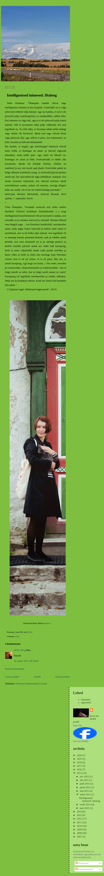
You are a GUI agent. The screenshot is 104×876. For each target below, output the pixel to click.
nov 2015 (85, 776)
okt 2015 (84, 780)
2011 (79, 822)
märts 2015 (85, 794)
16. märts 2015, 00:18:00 (26, 661)
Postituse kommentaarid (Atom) (31, 683)
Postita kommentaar (14, 668)
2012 (79, 818)
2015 (79, 773)
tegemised (86, 702)
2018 (79, 762)
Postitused (81, 863)
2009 (79, 829)
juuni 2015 (85, 787)
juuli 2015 (85, 783)
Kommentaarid (84, 869)
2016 (79, 769)
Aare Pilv (77, 725)
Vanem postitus (62, 676)
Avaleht (37, 676)
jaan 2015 (85, 808)
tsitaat (16, 636)
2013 (79, 815)
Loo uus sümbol (80, 741)
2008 (79, 833)
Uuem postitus (12, 676)
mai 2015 (85, 791)
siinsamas (86, 699)
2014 (79, 811)
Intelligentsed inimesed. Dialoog (89, 799)
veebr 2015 (85, 804)
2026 (79, 755)
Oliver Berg (19, 650)
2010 (79, 826)
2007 (79, 836)
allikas (47, 623)
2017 (79, 766)
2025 (79, 758)
